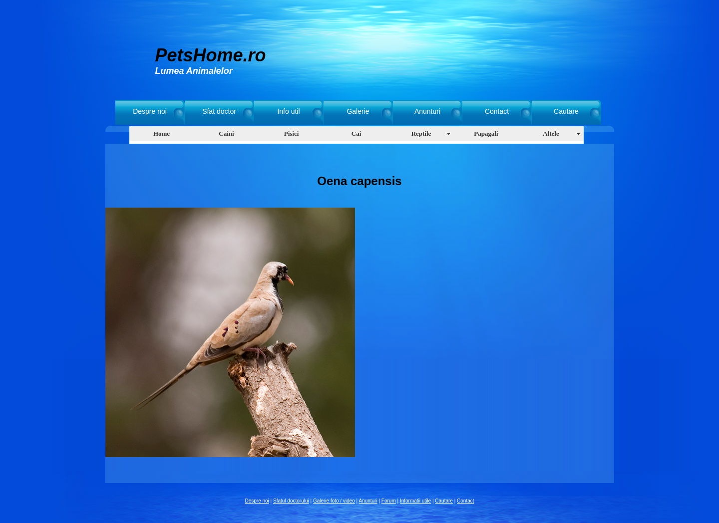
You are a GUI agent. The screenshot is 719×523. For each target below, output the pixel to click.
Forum (388, 501)
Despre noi (150, 111)
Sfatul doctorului (291, 501)
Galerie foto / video (334, 501)
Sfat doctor (219, 111)
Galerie (358, 111)
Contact (497, 111)
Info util (288, 111)
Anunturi (427, 111)
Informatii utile (415, 501)
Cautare (566, 111)
